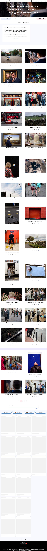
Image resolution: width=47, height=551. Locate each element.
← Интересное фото (6, 18)
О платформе (23, 544)
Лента (19, 22)
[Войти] (41, 1)
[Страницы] (31, 1)
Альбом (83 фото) (26, 22)
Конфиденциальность (23, 547)
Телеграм (41, 412)
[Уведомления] (39, 1)
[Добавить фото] (36, 1)
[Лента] (34, 1)
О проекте (23, 542)
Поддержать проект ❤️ (23, 543)
